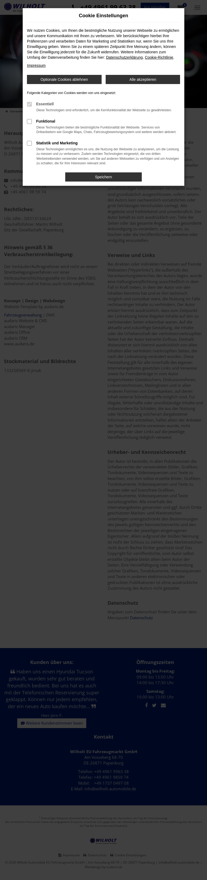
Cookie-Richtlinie (159, 57)
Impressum (36, 65)
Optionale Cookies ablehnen (64, 79)
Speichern (103, 177)
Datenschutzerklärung (124, 57)
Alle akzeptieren (142, 79)
